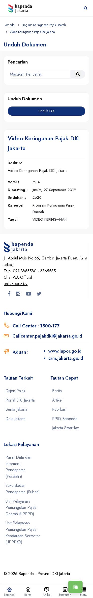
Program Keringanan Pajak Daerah (44, 25)
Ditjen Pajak (15, 391)
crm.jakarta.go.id (65, 358)
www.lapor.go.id (65, 351)
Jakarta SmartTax (65, 428)
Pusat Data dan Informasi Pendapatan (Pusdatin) (18, 466)
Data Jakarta (15, 419)
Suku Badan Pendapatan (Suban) (22, 489)
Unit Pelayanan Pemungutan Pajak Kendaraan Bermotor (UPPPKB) (22, 532)
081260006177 (16, 283)
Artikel (57, 400)
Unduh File (46, 111)
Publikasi (59, 409)
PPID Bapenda (64, 419)
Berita (57, 391)
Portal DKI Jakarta (20, 400)
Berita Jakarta (16, 409)
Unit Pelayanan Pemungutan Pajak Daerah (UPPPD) (20, 507)
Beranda (9, 25)
